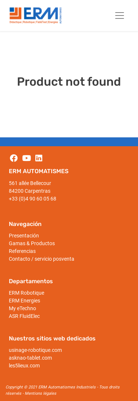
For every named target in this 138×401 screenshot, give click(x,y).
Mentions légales (40, 393)
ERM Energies (24, 301)
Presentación (24, 236)
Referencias (22, 251)
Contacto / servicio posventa (41, 259)
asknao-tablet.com (30, 358)
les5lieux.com (24, 366)
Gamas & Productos (32, 243)
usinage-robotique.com (35, 350)
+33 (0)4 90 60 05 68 (32, 199)
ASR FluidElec (24, 316)
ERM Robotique (26, 293)
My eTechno (22, 308)
